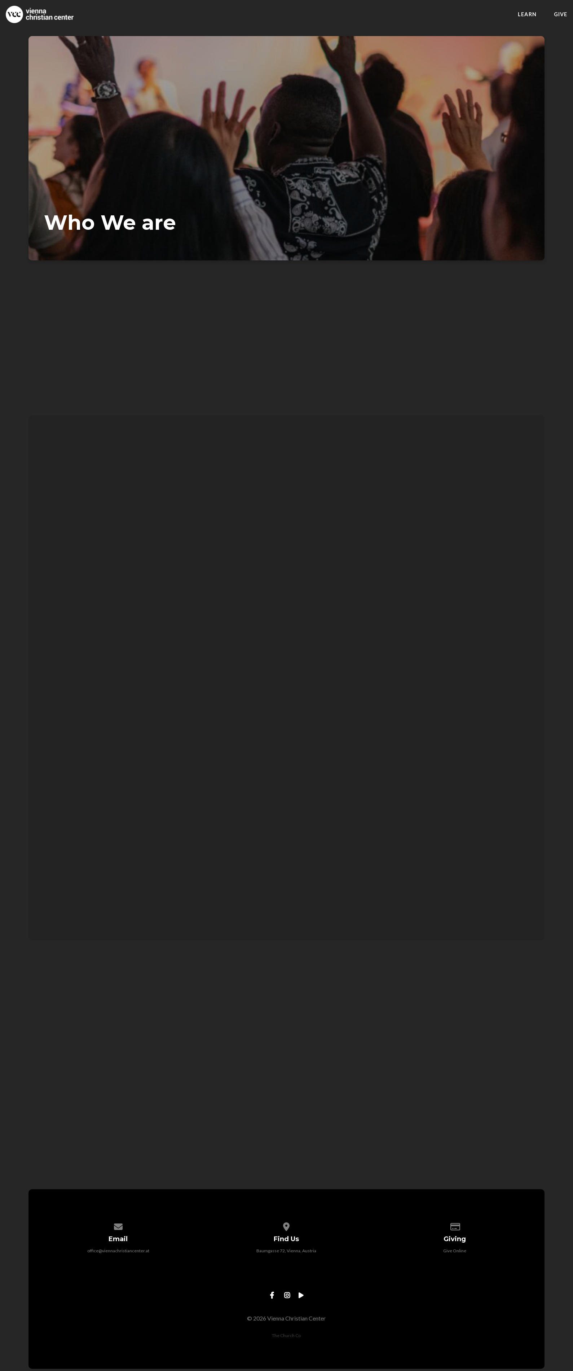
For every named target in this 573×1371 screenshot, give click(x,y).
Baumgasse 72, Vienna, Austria (286, 1250)
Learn (527, 14)
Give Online (454, 1250)
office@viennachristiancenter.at (118, 1250)
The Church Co (286, 1335)
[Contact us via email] (118, 1225)
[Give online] (455, 1225)
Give (560, 14)
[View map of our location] (287, 1225)
